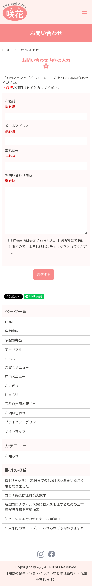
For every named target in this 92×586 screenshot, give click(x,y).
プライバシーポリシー (22, 422)
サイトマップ (15, 431)
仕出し (10, 358)
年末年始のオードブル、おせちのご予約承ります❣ (44, 528)
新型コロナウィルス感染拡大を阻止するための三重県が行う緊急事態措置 (44, 507)
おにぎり (12, 385)
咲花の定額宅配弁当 (20, 403)
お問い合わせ (15, 412)
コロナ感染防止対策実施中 (25, 495)
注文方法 (12, 394)
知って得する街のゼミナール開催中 (32, 518)
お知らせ (12, 455)
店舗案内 (12, 330)
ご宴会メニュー (17, 367)
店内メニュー (15, 376)
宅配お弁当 (13, 340)
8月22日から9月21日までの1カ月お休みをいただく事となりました (44, 483)
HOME (6, 50)
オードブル (13, 349)
